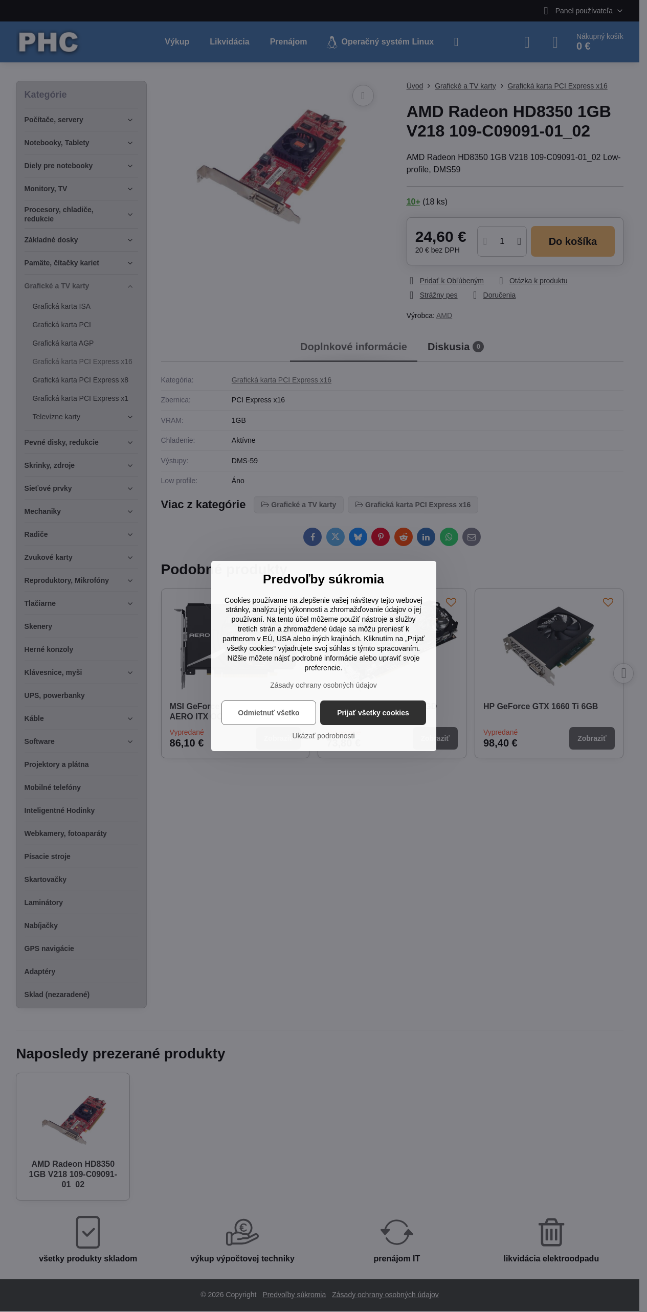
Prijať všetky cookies (373, 713)
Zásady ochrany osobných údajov (323, 685)
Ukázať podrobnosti (324, 736)
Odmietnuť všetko (268, 713)
